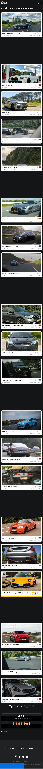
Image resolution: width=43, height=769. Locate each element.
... (28, 707)
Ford (3, 353)
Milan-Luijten (7, 275)
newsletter (32, 749)
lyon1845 (6, 595)
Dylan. (5, 461)
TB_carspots (7, 248)
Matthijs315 (7, 382)
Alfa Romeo (5, 274)
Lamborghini (6, 593)
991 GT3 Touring (12, 167)
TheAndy (6, 221)
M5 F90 (8, 112)
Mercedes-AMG (6, 219)
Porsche (4, 167)
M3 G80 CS (9, 85)
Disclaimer (36, 764)
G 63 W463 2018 (16, 380)
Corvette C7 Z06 (13, 486)
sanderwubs (7, 354)
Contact (20, 749)
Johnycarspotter (8, 35)
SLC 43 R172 (15, 565)
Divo (5, 488)
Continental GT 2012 (13, 459)
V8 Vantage (14, 672)
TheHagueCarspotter (9, 169)
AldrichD (6, 142)
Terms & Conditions (11, 764)
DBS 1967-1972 (15, 34)
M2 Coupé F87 (10, 432)
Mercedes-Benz (6, 140)
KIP (4, 674)
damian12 (6, 646)
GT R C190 (14, 219)
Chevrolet (5, 486)
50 (32, 707)
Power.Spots (7, 540)
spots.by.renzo (7, 327)
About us (9, 749)
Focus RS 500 (9, 353)
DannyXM (6, 434)
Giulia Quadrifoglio (15, 274)
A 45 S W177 (15, 246)
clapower (6, 87)
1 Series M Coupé (11, 538)
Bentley (4, 459)
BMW (3, 85)
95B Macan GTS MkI (13, 644)
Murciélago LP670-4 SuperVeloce (20, 593)
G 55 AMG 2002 (16, 140)
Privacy (25, 764)
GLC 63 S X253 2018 (17, 325)
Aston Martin (6, 34)
